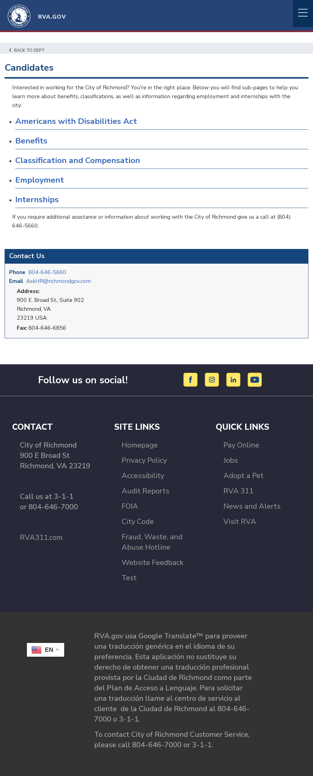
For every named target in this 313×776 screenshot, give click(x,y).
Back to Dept (27, 50)
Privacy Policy (144, 460)
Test (129, 577)
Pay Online (241, 445)
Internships (37, 199)
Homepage (140, 445)
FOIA (130, 506)
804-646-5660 (48, 272)
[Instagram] (212, 379)
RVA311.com (41, 537)
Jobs (230, 460)
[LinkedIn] (234, 379)
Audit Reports (145, 491)
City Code (138, 521)
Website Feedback (152, 562)
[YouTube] (255, 379)
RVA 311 (238, 491)
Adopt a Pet (243, 475)
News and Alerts (252, 506)
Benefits (31, 141)
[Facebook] (191, 379)
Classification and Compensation (78, 160)
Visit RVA (239, 521)
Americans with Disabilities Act (76, 121)
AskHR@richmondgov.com (59, 280)
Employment (39, 180)
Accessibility (143, 475)
